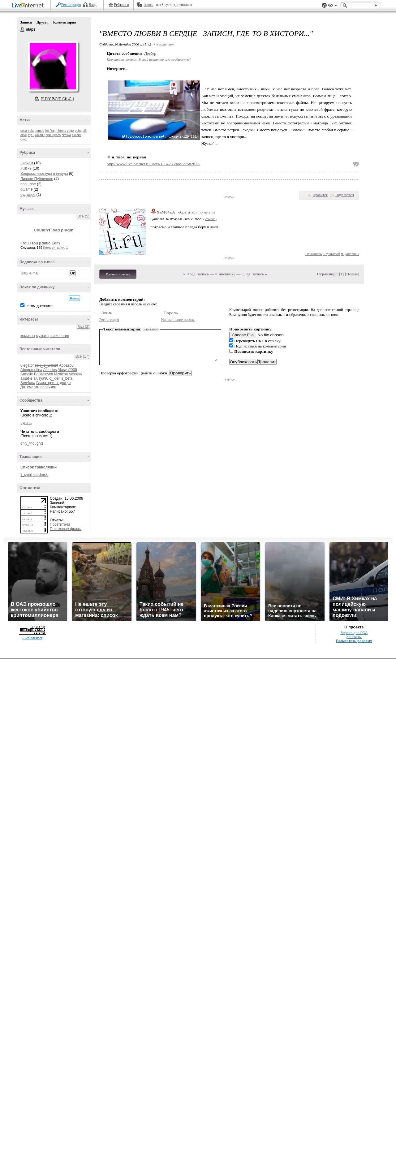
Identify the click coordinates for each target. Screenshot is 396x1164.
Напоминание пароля (178, 319)
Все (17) (82, 356)
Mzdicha (61, 374)
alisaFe (26, 378)
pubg (78, 130)
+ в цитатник (163, 44)
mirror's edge (65, 130)
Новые (352, 274)
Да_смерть (29, 387)
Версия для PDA (354, 633)
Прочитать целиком (122, 59)
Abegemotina (31, 370)
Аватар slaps (53, 66)
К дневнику (225, 274)
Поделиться (344, 195)
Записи (26, 22)
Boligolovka (43, 374)
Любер (150, 53)
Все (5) (83, 216)
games (39, 130)
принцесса (53, 135)
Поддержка (324, 5)
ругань (26, 422)
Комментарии (64, 22)
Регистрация (71, 4)
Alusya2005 (67, 370)
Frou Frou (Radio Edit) (40, 243)
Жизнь (26, 168)
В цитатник (350, 254)
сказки (76, 135)
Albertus (50, 370)
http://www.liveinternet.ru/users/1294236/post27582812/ (153, 164)
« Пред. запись (196, 274)
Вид (332, 6)
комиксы (27, 336)
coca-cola (27, 130)
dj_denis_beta (60, 378)
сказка (66, 135)
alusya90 (40, 378)
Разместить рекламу (354, 641)
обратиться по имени (196, 212)
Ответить (313, 254)
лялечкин (48, 387)
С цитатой (331, 254)
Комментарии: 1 (55, 247)
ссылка (210, 219)
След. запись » (254, 274)
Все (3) (83, 327)
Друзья (42, 22)
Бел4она (27, 383)
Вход (93, 4)
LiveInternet (29, 5)
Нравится (320, 195)
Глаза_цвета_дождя (53, 383)
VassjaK (75, 374)
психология (59, 336)
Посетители (60, 524)
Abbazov (66, 365)
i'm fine (50, 130)
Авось (148, 4)
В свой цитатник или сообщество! (165, 59)
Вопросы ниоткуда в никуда (44, 173)
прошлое (28, 184)
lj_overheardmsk (34, 474)
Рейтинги (121, 4)
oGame (26, 189)
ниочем (26, 163)
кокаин (40, 135)
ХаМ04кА (166, 212)
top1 (31, 135)
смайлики (151, 329)
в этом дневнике (38, 306)
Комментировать (118, 274)
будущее (27, 194)
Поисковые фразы (65, 529)
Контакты (354, 637)
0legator (27, 365)
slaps (22, 29)
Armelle (26, 374)
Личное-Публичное (36, 179)
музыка (42, 336)
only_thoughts (32, 443)
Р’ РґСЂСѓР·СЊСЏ (57, 99)
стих (23, 139)
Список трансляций (38, 467)
